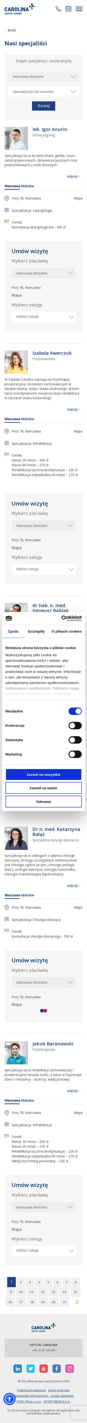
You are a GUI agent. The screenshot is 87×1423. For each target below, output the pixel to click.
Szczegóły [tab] (36, 631)
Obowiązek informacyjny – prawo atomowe (43, 1395)
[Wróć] (10, 30)
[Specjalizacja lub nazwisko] (43, 91)
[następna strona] (76, 1302)
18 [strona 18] (32, 1302)
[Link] (20, 8)
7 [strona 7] (66, 1282)
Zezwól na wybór (43, 788)
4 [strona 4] (39, 1282)
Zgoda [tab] (13, 631)
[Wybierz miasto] (43, 76)
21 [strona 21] (64, 1302)
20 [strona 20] (53, 1302)
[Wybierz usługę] (42, 316)
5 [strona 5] (48, 1282)
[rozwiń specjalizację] (73, 91)
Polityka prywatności (31, 1390)
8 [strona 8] (76, 1282)
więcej (72, 176)
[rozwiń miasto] (73, 76)
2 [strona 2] (21, 1282)
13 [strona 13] (53, 1292)
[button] (58, 9)
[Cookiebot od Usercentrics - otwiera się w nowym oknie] (62, 618)
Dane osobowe (59, 1390)
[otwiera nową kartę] (17, 1368)
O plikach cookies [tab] (67, 631)
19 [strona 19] (43, 1302)
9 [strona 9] (11, 1292)
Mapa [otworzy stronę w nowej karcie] (78, 198)
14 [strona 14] (64, 1292)
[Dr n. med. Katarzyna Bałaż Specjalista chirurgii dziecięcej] (57, 834)
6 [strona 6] (57, 1282)
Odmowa (43, 801)
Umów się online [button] (68, 9)
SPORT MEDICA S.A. (57, 1401)
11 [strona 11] (32, 1292)
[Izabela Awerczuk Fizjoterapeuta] (52, 355)
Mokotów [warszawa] (19, 186)
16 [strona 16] (10, 1302)
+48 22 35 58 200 (43, 1350)
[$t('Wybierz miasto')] (43, 273)
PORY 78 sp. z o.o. (29, 1401)
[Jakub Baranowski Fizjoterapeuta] (52, 1046)
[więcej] (73, 176)
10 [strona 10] (21, 1292)
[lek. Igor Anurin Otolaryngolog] (49, 132)
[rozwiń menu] (79, 9)
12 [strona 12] (42, 1292)
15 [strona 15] (75, 1292)
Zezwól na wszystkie (44, 774)
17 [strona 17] (21, 1302)
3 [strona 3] (30, 1282)
